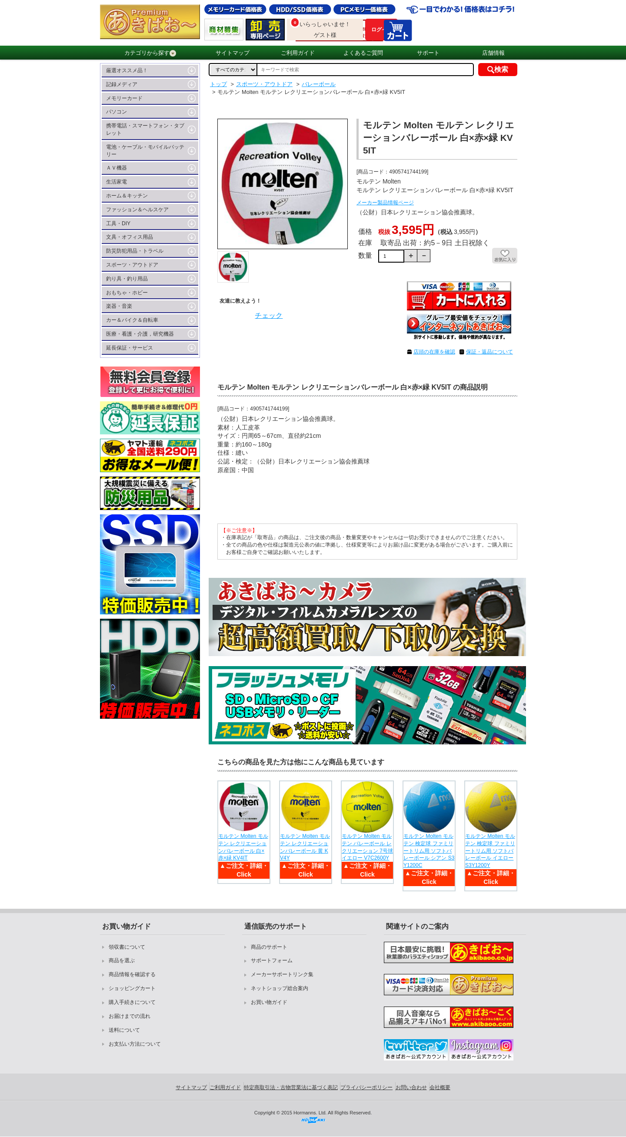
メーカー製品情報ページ (385, 203)
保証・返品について (489, 352)
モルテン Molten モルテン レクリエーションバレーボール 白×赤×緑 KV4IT (243, 847)
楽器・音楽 (119, 306)
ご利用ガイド (298, 53)
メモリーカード (124, 98)
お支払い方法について (135, 1044)
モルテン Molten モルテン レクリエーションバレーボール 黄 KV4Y (305, 847)
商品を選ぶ (122, 960)
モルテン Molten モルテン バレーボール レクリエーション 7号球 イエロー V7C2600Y (367, 847)
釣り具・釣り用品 (127, 279)
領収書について (127, 947)
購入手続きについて (132, 1002)
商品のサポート (269, 947)
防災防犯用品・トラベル (134, 251)
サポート (428, 53)
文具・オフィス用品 (129, 237)
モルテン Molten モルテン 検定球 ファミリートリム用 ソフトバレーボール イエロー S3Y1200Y (490, 850)
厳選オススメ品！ (127, 70)
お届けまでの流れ (129, 1016)
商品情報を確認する (132, 974)
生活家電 (116, 182)
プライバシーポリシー (366, 1087)
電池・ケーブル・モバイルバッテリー (145, 150)
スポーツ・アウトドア (132, 265)
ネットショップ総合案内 (279, 988)
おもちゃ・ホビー (127, 293)
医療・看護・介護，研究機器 (140, 334)
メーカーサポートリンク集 (282, 974)
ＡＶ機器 (116, 168)
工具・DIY (118, 223)
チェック (269, 315)
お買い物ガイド (269, 1002)
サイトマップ (233, 53)
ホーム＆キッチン (127, 196)
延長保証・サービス (129, 348)
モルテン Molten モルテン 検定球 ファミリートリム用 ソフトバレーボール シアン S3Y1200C (428, 850)
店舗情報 (493, 53)
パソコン (116, 112)
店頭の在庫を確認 (434, 352)
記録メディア (121, 84)
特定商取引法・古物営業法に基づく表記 (291, 1087)
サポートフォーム (272, 960)
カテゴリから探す (150, 53)
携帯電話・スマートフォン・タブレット (145, 129)
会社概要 (440, 1087)
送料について (124, 1030)
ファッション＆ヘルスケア (137, 210)
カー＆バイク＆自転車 (132, 320)
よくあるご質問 (363, 53)
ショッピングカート (132, 988)
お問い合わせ (411, 1087)
